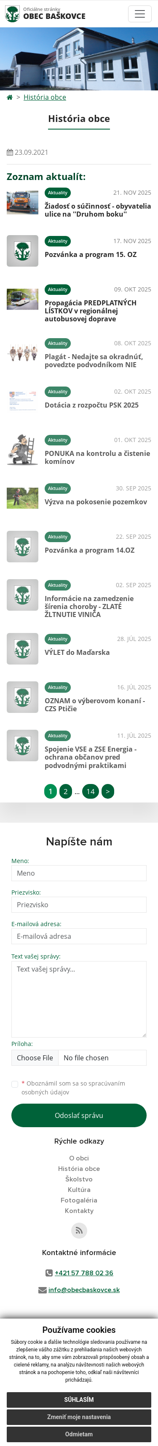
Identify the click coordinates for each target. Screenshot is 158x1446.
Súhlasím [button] (79, 1399)
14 (90, 791)
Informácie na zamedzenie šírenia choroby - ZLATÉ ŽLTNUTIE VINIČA (89, 606)
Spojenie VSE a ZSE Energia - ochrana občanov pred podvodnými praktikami (91, 757)
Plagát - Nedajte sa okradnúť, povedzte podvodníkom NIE (94, 360)
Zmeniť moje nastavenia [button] (79, 1417)
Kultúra (79, 1189)
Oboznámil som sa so (73, 1087)
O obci (79, 1158)
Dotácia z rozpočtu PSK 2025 (92, 405)
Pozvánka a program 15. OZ (91, 254)
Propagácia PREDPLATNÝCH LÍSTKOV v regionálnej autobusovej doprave (91, 310)
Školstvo (79, 1179)
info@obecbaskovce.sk (84, 1290)
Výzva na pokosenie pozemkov (96, 501)
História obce (45, 97)
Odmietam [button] (79, 1434)
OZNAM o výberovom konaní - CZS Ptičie (95, 704)
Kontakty (79, 1211)
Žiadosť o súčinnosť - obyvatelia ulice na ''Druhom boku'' (98, 210)
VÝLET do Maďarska (77, 652)
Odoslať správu (79, 1115)
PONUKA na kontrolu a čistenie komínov (97, 457)
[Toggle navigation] (140, 13)
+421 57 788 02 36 (84, 1273)
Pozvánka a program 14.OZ (89, 550)
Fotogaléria (79, 1200)
